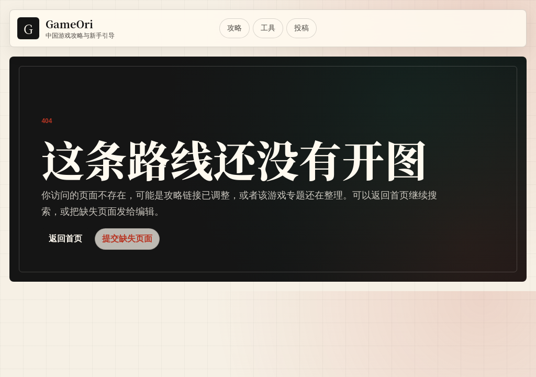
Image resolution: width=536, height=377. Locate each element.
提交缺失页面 (127, 238)
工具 (268, 28)
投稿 (301, 28)
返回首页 (65, 238)
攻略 (234, 28)
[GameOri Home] (113, 28)
